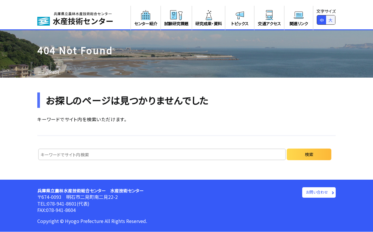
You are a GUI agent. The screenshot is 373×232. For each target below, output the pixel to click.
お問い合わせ (316, 193)
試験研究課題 (176, 17)
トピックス (240, 17)
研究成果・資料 (208, 17)
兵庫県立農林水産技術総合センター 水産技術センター (94, 190)
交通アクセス (269, 17)
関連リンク (298, 17)
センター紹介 (145, 17)
